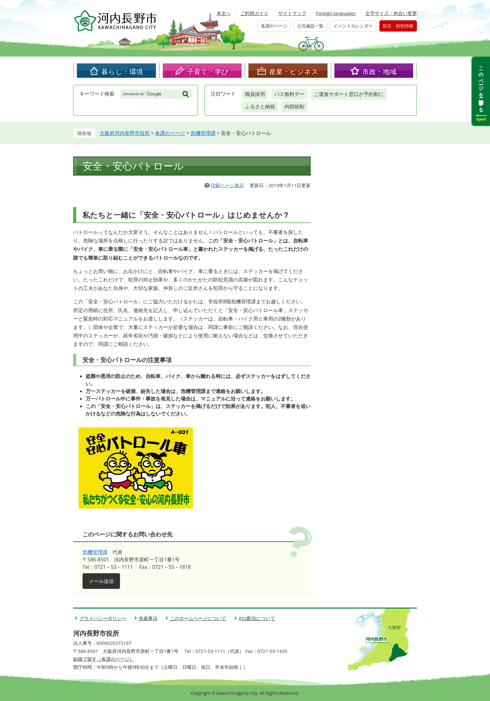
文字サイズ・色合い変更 (391, 13)
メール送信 (101, 581)
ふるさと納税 (260, 106)
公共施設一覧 (310, 26)
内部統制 (294, 106)
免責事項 (148, 618)
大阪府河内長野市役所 (125, 133)
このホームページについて (198, 618)
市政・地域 (379, 71)
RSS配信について (257, 618)
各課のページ (274, 26)
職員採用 (255, 94)
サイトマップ (292, 13)
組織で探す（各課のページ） (103, 659)
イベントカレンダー (353, 26)
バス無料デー (289, 94)
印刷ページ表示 (227, 185)
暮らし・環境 (122, 71)
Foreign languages (336, 13)
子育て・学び (208, 71)
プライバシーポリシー (102, 618)
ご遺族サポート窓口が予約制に (349, 94)
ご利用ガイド (254, 13)
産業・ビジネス (293, 71)
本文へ (224, 13)
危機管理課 (203, 133)
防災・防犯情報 (398, 26)
